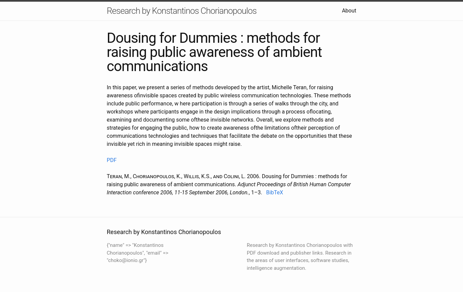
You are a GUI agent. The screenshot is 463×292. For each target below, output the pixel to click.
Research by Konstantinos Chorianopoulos (182, 11)
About (349, 10)
